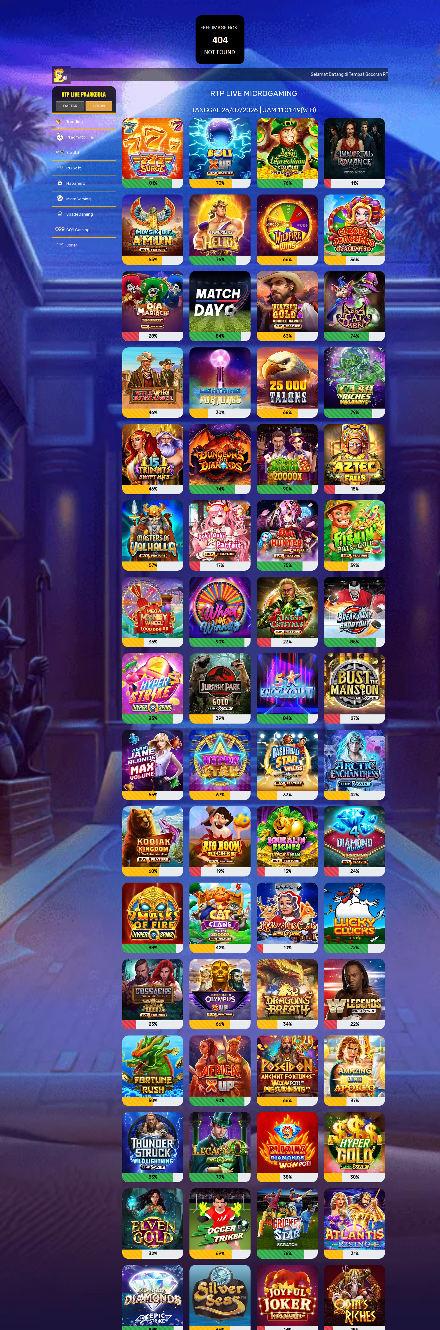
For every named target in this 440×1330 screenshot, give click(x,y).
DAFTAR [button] (70, 106)
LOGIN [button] (99, 106)
